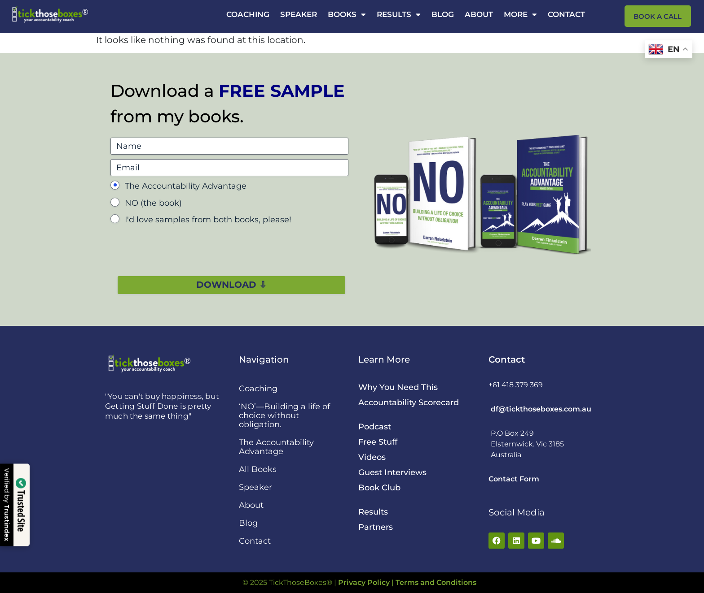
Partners (375, 527)
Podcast (374, 427)
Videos (372, 457)
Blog (442, 14)
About (479, 14)
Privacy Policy (364, 582)
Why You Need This (398, 387)
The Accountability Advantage (185, 186)
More (520, 14)
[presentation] (178, 247)
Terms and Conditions (436, 582)
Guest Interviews (392, 472)
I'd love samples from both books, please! (208, 220)
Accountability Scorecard (408, 402)
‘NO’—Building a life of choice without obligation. (284, 415)
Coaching (247, 14)
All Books (258, 469)
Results (399, 14)
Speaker (298, 14)
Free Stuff (377, 442)
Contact (566, 14)
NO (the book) (153, 203)
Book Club (379, 488)
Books (347, 14)
